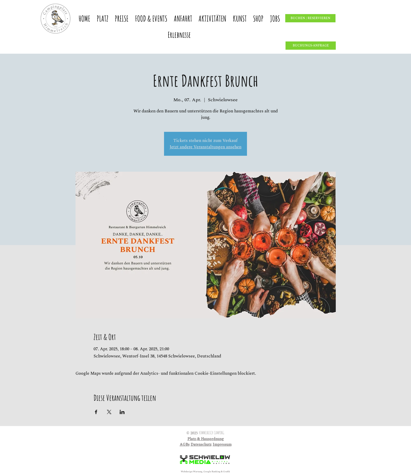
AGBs (185, 444)
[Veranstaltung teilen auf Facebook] (96, 412)
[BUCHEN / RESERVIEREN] (310, 18)
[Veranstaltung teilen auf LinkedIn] (122, 412)
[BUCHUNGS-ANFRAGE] (311, 45)
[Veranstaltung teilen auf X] (109, 412)
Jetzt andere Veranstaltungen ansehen (205, 147)
